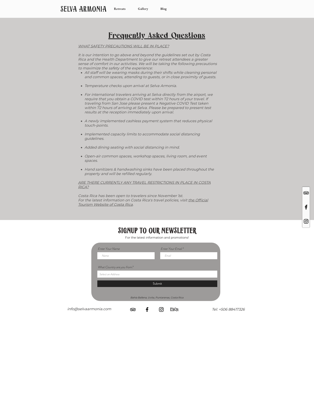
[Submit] (157, 283)
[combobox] (157, 274)
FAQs (174, 309)
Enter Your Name (109, 248)
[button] (123, 8)
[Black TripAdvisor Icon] (306, 193)
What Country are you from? (115, 267)
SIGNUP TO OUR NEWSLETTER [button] (157, 231)
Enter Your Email (171, 248)
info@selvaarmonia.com (89, 309)
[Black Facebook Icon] (306, 207)
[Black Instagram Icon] (306, 221)
